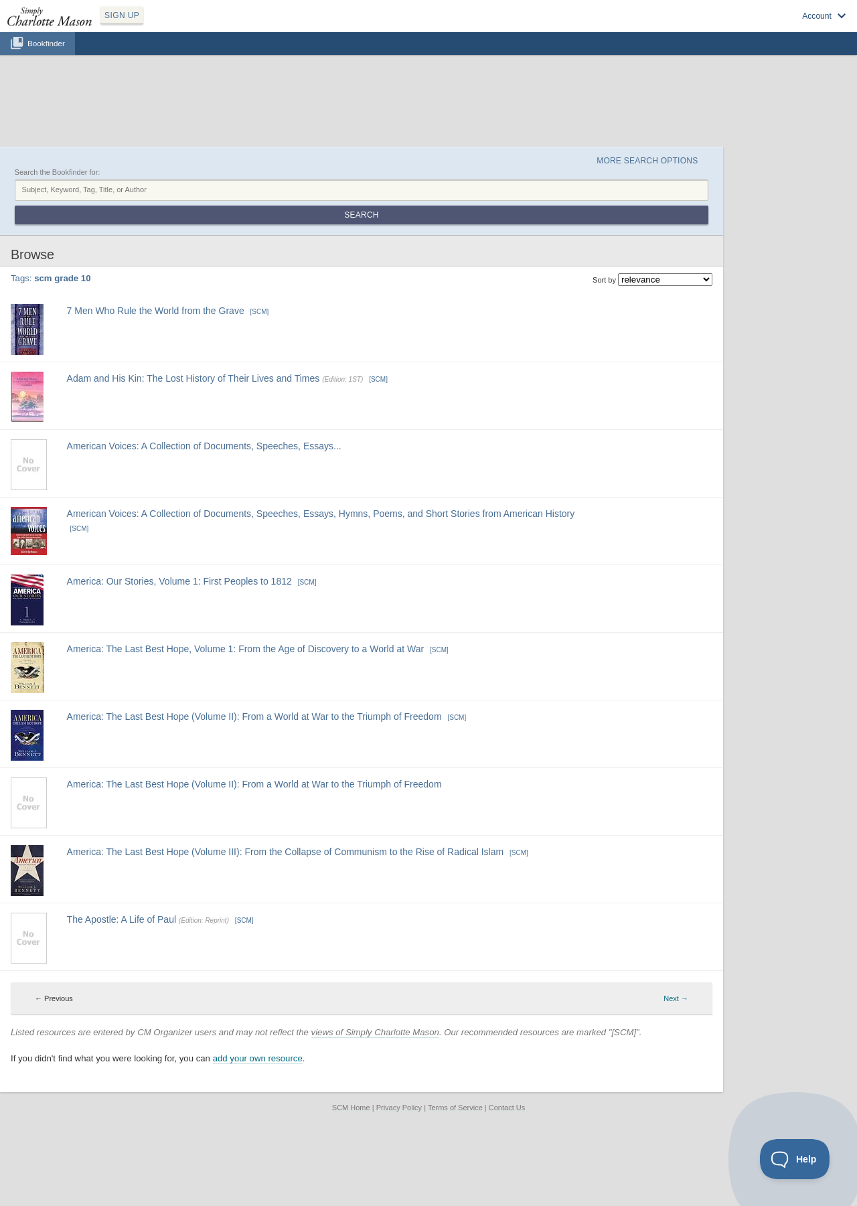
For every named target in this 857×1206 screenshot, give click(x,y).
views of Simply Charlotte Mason (375, 1032)
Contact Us (507, 1108)
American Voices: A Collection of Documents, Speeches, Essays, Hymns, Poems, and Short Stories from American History (321, 513)
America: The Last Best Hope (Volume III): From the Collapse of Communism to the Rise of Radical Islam (285, 851)
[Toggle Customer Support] (795, 1159)
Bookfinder (46, 43)
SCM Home (351, 1108)
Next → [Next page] (676, 998)
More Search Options (647, 160)
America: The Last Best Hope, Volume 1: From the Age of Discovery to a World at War (245, 649)
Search (361, 215)
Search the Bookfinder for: (57, 172)
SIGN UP (121, 15)
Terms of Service (455, 1108)
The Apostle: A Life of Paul (121, 919)
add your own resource (258, 1058)
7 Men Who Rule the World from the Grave (155, 310)
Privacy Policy (399, 1108)
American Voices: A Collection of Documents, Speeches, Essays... (204, 446)
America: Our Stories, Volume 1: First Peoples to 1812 (179, 581)
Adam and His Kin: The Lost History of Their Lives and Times (193, 378)
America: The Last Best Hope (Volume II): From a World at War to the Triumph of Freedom (254, 716)
